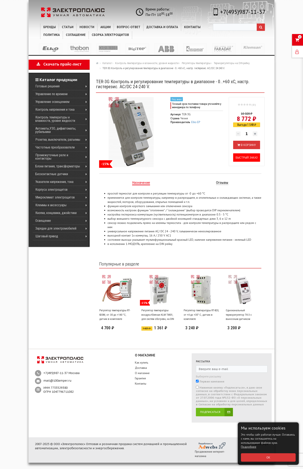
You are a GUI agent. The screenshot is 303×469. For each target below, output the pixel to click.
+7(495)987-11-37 (242, 12)
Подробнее (248, 447)
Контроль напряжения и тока (54, 110)
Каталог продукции (56, 79)
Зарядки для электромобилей (55, 228)
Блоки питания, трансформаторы (57, 166)
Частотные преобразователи (55, 147)
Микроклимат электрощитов (55, 197)
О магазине (142, 373)
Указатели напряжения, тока (54, 182)
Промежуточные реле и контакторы (51, 156)
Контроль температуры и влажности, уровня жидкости (55, 119)
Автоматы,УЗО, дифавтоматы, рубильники (55, 130)
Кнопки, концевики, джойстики (56, 213)
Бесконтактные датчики (51, 174)
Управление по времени (51, 94)
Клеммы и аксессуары (50, 205)
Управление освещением (52, 102)
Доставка (141, 368)
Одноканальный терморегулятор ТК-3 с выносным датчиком (239, 315)
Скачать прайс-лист (59, 64)
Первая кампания (211, 381)
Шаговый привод (46, 236)
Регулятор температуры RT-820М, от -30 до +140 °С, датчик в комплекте (114, 315)
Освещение (43, 221)
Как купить (141, 362)
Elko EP (195, 122)
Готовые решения (47, 86)
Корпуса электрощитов (51, 190)
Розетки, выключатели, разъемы (57, 140)
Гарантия (140, 378)
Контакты (140, 383)
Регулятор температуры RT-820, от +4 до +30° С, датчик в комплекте (201, 315)
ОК (268, 457)
